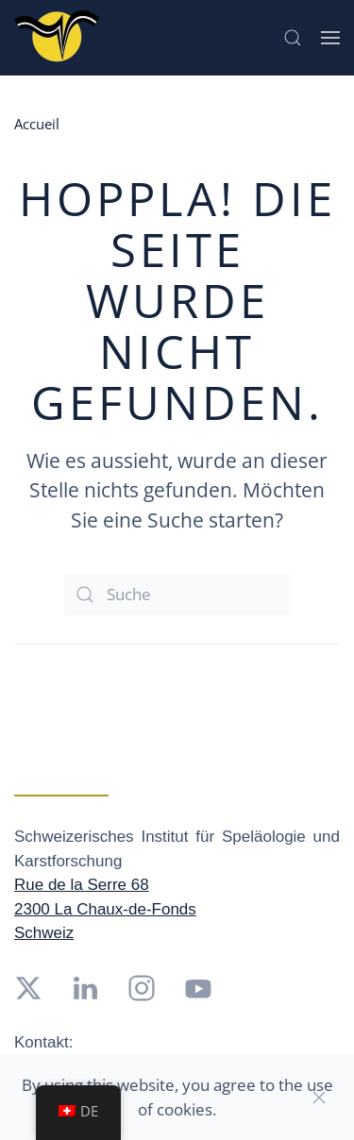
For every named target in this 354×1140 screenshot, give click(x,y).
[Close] (319, 1097)
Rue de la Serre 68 (81, 885)
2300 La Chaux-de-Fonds (105, 909)
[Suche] (177, 594)
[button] (292, 37)
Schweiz (44, 933)
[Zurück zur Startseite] (56, 37)
